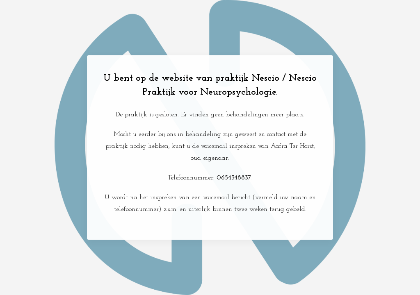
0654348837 (234, 178)
